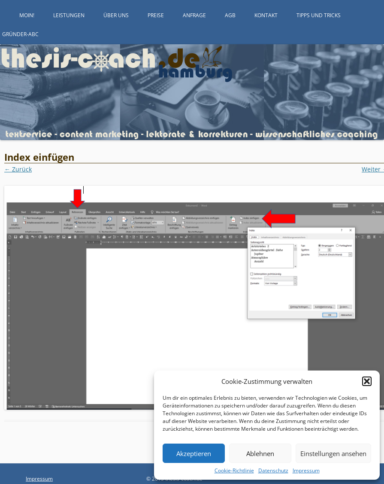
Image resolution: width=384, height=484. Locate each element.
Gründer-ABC (20, 34)
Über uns (116, 15)
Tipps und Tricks (318, 15)
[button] (367, 381)
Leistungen (69, 15)
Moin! (26, 15)
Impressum (306, 470)
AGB (230, 15)
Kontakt (266, 15)
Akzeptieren (193, 453)
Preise (156, 15)
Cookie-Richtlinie (234, 470)
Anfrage (194, 15)
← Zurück (18, 169)
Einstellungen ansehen (333, 453)
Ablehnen (260, 453)
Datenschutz (273, 470)
